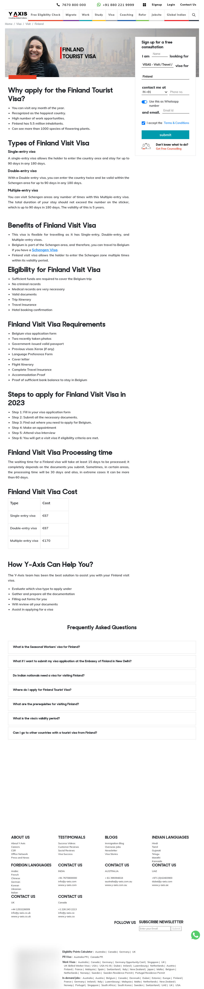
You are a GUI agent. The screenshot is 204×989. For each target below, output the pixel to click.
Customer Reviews (68, 846)
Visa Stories (111, 854)
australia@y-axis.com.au (118, 881)
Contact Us (188, 4)
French (15, 874)
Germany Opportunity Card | (130, 962)
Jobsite (157, 14)
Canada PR (96, 956)
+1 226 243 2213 (67, 909)
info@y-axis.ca (66, 912)
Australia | (100, 951)
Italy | (125, 969)
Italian (14, 892)
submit (165, 135)
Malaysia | (90, 969)
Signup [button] (157, 4)
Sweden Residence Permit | (118, 972)
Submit (176, 928)
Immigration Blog (114, 843)
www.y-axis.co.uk (21, 916)
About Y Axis (18, 843)
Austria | (171, 965)
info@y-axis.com (67, 881)
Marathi (156, 857)
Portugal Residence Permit (150, 972)
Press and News (20, 857)
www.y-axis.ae (160, 885)
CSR (13, 850)
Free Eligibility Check (45, 14)
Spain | (101, 969)
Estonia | (156, 977)
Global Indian (176, 14)
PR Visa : (67, 956)
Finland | (68, 969)
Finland (39, 23)
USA (178, 985)
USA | (95, 965)
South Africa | (108, 985)
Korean (15, 885)
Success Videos (66, 843)
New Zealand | (138, 969)
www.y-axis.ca (66, 916)
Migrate (71, 14)
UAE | (165, 985)
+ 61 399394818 (114, 877)
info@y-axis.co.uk (20, 912)
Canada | (113, 951)
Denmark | (135, 977)
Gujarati (156, 850)
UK (134, 951)
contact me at (154, 87)
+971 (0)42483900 (162, 877)
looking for (179, 56)
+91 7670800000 (67, 877)
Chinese (15, 878)
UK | (163, 962)
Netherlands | (157, 965)
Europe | (167, 977)
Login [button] (171, 4)
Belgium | (171, 969)
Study (99, 14)
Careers (15, 846)
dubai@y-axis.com (162, 881)
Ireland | (127, 965)
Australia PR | (81, 956)
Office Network (19, 854)
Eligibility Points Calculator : (78, 951)
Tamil (155, 846)
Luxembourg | (141, 965)
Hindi (155, 843)
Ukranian (16, 888)
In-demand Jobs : (71, 977)
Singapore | (153, 962)
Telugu (155, 854)
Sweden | (97, 972)
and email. (151, 112)
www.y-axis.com (67, 885)
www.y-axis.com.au (116, 885)
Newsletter (111, 850)
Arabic (14, 871)
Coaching (126, 14)
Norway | (85, 972)
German (15, 881)
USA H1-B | (106, 965)
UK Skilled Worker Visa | (77, 965)
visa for (182, 66)
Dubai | (118, 965)
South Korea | (125, 985)
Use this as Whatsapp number (164, 103)
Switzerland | (114, 969)
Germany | (125, 951)
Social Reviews (66, 850)
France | (79, 969)
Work (85, 14)
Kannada (157, 861)
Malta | (160, 969)
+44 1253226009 (20, 909)
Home (8, 23)
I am (145, 56)
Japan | (151, 969)
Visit (28, 23)
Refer (142, 14)
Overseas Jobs (113, 846)
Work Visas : (69, 962)
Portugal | (80, 985)
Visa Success (65, 854)
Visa (111, 14)
